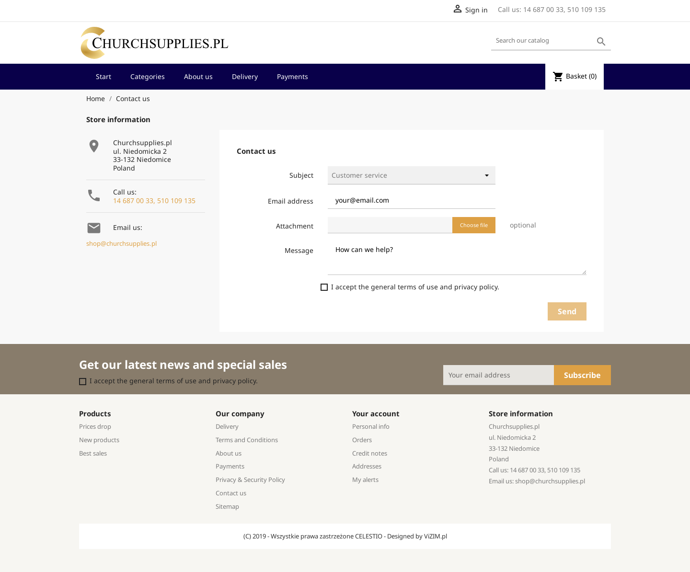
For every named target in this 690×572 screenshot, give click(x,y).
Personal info (371, 426)
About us (198, 76)
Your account (376, 413)
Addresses (366, 466)
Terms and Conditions (247, 439)
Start (103, 76)
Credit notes (369, 453)
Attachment (294, 225)
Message (299, 250)
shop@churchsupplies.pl (121, 244)
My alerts (365, 479)
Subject (301, 175)
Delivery (245, 76)
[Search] (551, 41)
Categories (147, 76)
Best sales (93, 453)
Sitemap (227, 506)
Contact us (231, 493)
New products (99, 439)
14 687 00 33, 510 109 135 (154, 200)
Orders (362, 439)
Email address (290, 201)
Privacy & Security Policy (250, 479)
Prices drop (95, 426)
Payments (292, 76)
